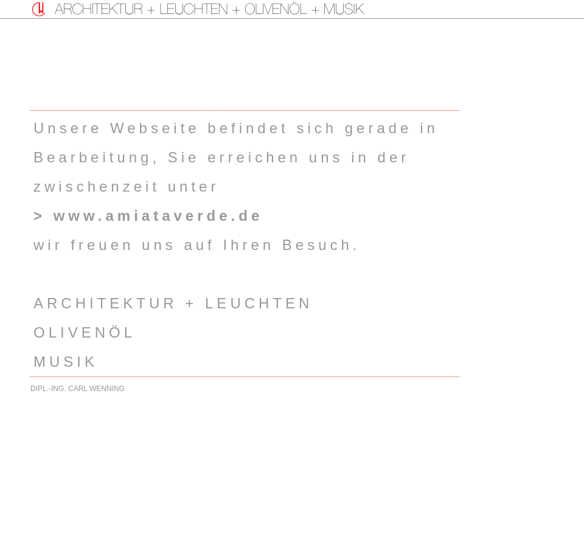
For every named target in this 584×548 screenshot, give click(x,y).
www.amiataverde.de (158, 215)
